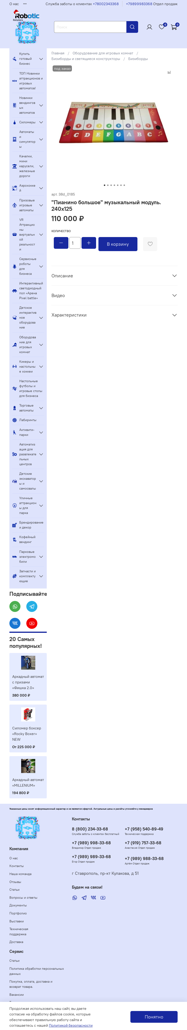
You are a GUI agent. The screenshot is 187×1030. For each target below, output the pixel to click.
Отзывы (15, 882)
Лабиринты (24, 420)
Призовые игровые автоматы (23, 205)
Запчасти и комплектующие (24, 576)
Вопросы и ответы (23, 897)
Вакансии (16, 994)
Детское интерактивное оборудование (24, 317)
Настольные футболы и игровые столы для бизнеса (27, 388)
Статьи (14, 889)
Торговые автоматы (23, 407)
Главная (57, 53)
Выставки (16, 921)
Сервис (16, 951)
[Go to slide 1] (104, 185)
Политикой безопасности (71, 1025)
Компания (18, 848)
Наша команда (20, 874)
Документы (18, 905)
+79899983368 (139, 3)
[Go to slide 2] (108, 185)
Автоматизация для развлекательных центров (24, 454)
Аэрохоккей (23, 187)
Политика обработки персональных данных (36, 971)
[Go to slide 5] (117, 185)
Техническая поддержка (18, 931)
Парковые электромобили (24, 557)
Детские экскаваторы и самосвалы (24, 481)
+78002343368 (106, 3)
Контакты (16, 866)
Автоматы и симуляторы (23, 139)
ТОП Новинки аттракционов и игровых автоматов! (27, 80)
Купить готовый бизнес (22, 59)
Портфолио (18, 913)
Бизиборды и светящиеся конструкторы (85, 58)
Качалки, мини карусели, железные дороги (23, 166)
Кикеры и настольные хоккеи (23, 366)
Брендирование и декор (27, 524)
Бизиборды (138, 58)
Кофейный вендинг (23, 539)
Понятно (154, 1017)
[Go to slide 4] (114, 185)
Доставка (16, 942)
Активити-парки (23, 432)
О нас (14, 3)
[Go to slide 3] (111, 185)
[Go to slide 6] (121, 185)
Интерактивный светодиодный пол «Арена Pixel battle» (27, 290)
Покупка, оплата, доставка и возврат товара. (30, 984)
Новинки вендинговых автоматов (23, 105)
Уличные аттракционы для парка (24, 505)
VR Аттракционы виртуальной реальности (23, 234)
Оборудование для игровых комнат (103, 53)
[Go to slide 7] (124, 185)
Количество (61, 231)
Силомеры (23, 122)
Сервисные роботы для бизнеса (24, 266)
